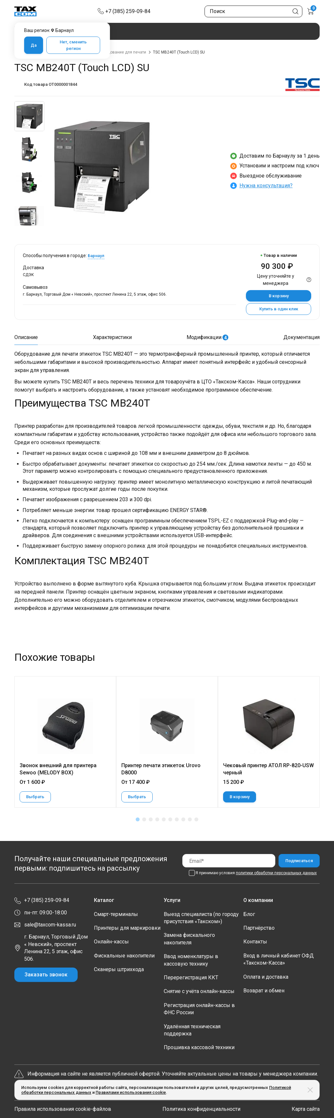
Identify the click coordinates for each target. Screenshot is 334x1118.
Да (34, 45)
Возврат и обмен (263, 990)
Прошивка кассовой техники (199, 1047)
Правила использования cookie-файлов (62, 1109)
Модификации (207, 337)
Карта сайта (306, 1109)
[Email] (228, 860)
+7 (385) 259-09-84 (127, 11)
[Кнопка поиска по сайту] (295, 11)
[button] (138, 819)
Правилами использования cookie (131, 1092)
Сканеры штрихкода (119, 969)
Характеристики (112, 337)
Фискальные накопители (124, 956)
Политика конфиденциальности (201, 1109)
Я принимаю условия (256, 873)
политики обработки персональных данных (276, 873)
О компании (258, 900)
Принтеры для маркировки (127, 928)
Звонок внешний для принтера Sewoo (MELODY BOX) (58, 769)
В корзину (279, 295)
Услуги (172, 900)
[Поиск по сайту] (253, 11)
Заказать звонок (46, 974)
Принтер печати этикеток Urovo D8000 (161, 769)
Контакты (255, 942)
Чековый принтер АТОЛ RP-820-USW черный (268, 769)
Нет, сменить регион (73, 45)
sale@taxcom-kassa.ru (50, 925)
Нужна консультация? (266, 185)
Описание (26, 337)
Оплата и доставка (265, 977)
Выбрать (35, 796)
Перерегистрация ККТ (191, 977)
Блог (249, 914)
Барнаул (96, 255)
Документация (301, 337)
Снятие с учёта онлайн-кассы (199, 991)
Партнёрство (259, 928)
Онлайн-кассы (111, 942)
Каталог (104, 900)
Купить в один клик (278, 308)
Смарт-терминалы (116, 914)
